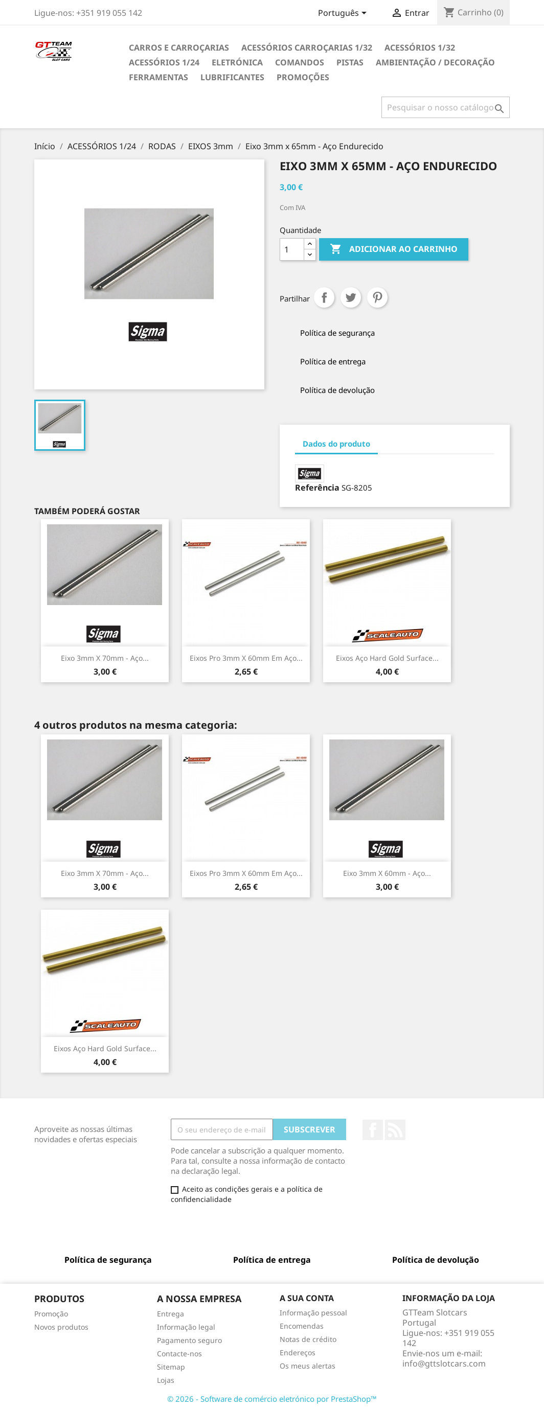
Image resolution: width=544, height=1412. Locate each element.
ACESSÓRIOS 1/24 (164, 62)
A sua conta (307, 1298)
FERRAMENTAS (158, 77)
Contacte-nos (179, 1353)
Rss (395, 1130)
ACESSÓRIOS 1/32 (419, 47)
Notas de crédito (308, 1339)
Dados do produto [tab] (336, 443)
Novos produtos (61, 1327)
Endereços (297, 1352)
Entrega (170, 1313)
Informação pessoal (313, 1312)
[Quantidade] (292, 249)
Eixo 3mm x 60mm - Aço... (387, 873)
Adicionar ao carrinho (394, 249)
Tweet (351, 297)
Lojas (165, 1380)
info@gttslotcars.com (444, 1363)
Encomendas (302, 1326)
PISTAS (350, 62)
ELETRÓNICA (237, 62)
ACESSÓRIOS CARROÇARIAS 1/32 (306, 47)
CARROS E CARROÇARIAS (179, 47)
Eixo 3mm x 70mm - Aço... (105, 658)
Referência (317, 487)
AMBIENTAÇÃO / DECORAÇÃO (435, 62)
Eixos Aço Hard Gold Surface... (387, 658)
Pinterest (377, 297)
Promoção (51, 1313)
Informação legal (186, 1327)
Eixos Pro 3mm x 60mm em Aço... (246, 658)
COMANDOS (299, 62)
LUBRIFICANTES (232, 77)
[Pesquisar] (445, 107)
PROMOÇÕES (303, 77)
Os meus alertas (307, 1366)
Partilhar (324, 297)
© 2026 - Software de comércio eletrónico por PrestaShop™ (272, 1399)
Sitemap (171, 1367)
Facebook (372, 1130)
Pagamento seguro (189, 1340)
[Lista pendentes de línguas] (344, 14)
